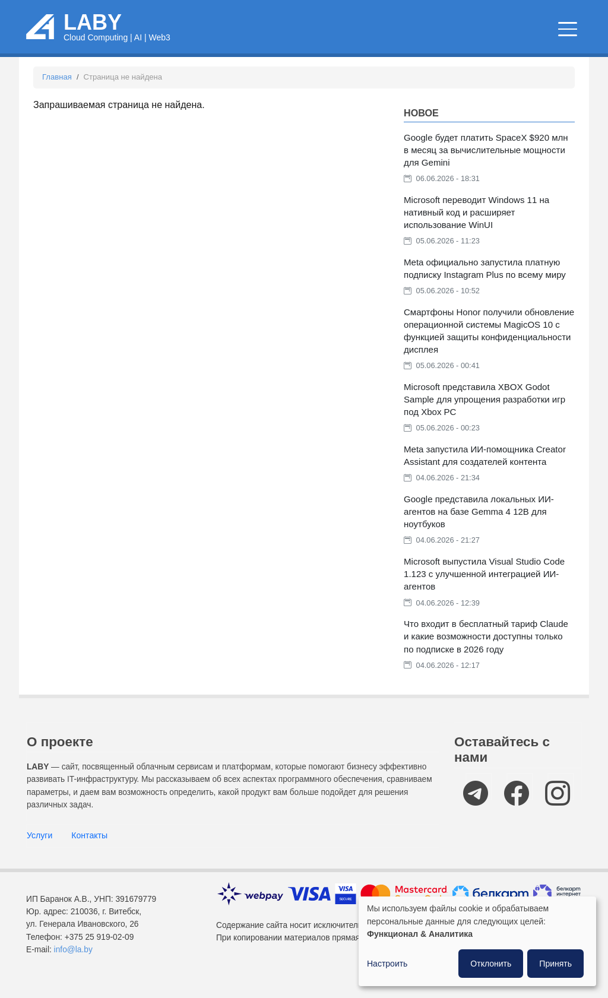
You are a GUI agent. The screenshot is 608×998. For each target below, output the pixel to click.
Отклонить (490, 963)
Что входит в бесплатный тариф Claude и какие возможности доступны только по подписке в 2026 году (486, 648)
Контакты (89, 848)
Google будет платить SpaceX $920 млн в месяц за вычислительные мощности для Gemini (486, 161)
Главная (57, 89)
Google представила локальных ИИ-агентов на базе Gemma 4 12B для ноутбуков (479, 523)
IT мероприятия (462, 36)
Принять (555, 963)
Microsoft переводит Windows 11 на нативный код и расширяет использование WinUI (476, 224)
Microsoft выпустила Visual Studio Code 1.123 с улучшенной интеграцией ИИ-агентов (484, 586)
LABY (93, 28)
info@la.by (73, 961)
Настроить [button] (387, 963)
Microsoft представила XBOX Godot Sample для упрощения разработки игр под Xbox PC (484, 411)
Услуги (39, 848)
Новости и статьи (363, 36)
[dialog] (477, 941)
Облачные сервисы (262, 36)
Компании (544, 36)
